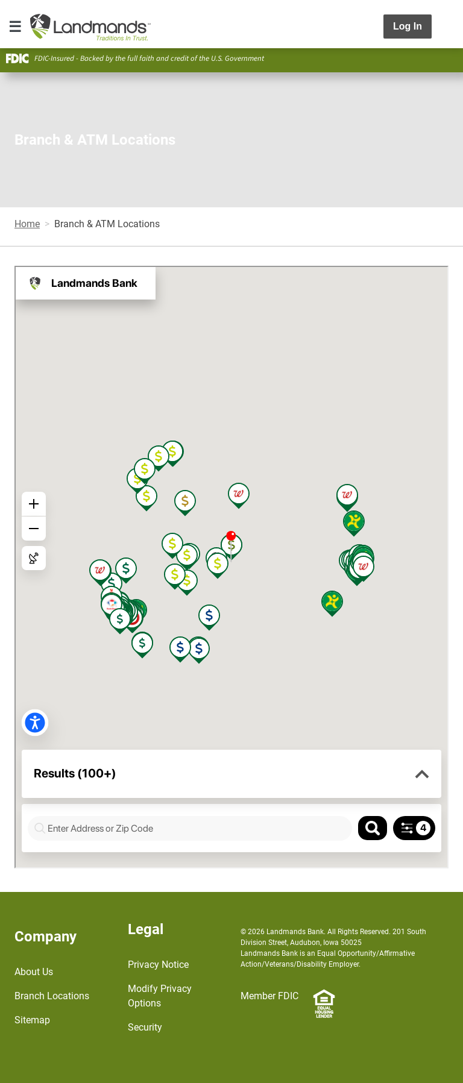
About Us (33, 972)
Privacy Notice (158, 964)
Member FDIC (269, 996)
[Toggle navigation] (15, 26)
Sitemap (32, 1020)
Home (27, 224)
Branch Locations (51, 996)
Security (145, 1027)
